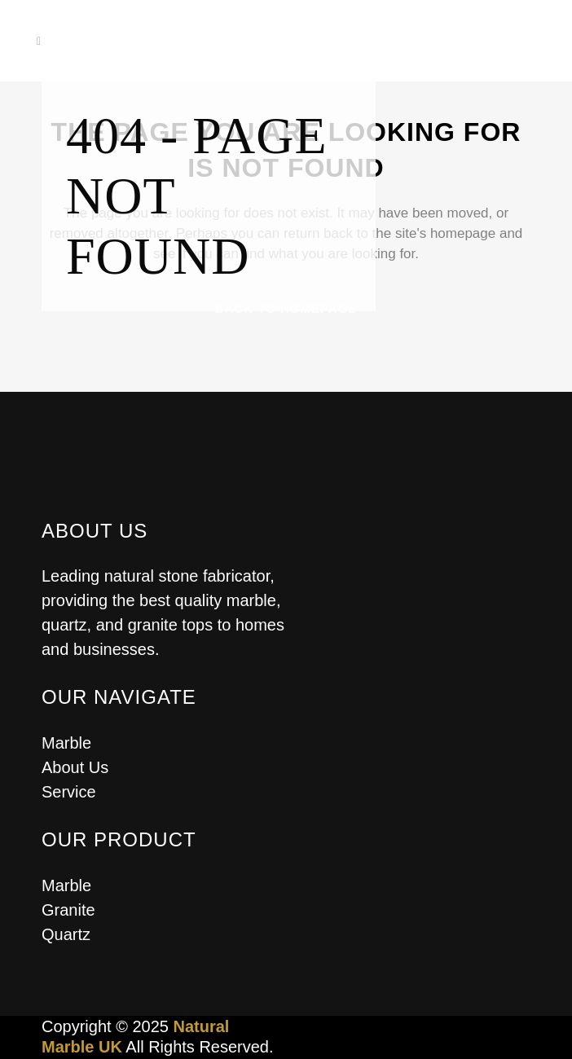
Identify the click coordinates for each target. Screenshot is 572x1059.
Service (69, 792)
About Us (75, 767)
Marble (66, 743)
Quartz (66, 934)
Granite (68, 910)
